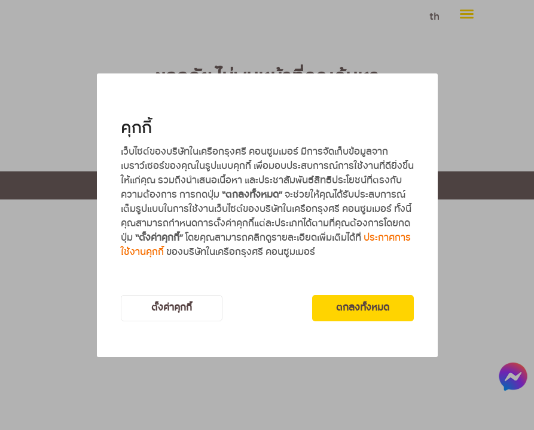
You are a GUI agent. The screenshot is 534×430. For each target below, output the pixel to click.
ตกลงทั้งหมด (362, 308)
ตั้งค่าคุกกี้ (171, 308)
